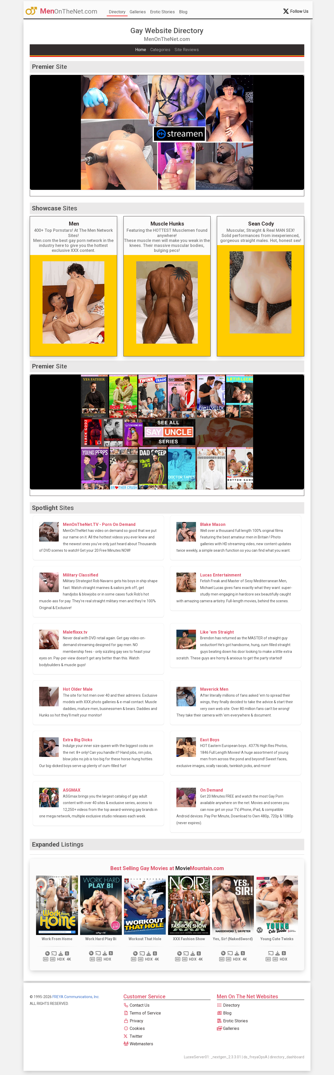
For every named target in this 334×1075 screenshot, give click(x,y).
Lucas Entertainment (220, 575)
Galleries (138, 11)
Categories (160, 49)
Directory (117, 11)
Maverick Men (214, 689)
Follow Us (295, 11)
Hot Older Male (78, 689)
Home (140, 49)
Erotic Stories (162, 11)
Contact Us (136, 1005)
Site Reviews (187, 49)
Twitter (132, 1036)
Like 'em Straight (217, 632)
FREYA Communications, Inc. (75, 997)
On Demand (211, 790)
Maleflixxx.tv (75, 632)
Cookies (134, 1028)
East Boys (209, 739)
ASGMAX (71, 790)
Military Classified (80, 575)
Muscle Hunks (167, 224)
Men (74, 224)
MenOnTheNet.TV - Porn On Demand (99, 524)
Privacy (133, 1020)
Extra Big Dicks (77, 739)
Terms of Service (142, 1013)
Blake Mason (212, 524)
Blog (183, 11)
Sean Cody (261, 224)
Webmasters (138, 1043)
